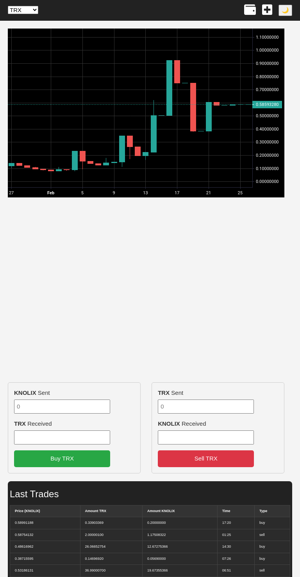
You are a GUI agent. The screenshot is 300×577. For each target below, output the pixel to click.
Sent (32, 392)
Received (33, 423)
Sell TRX (206, 458)
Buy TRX (62, 458)
